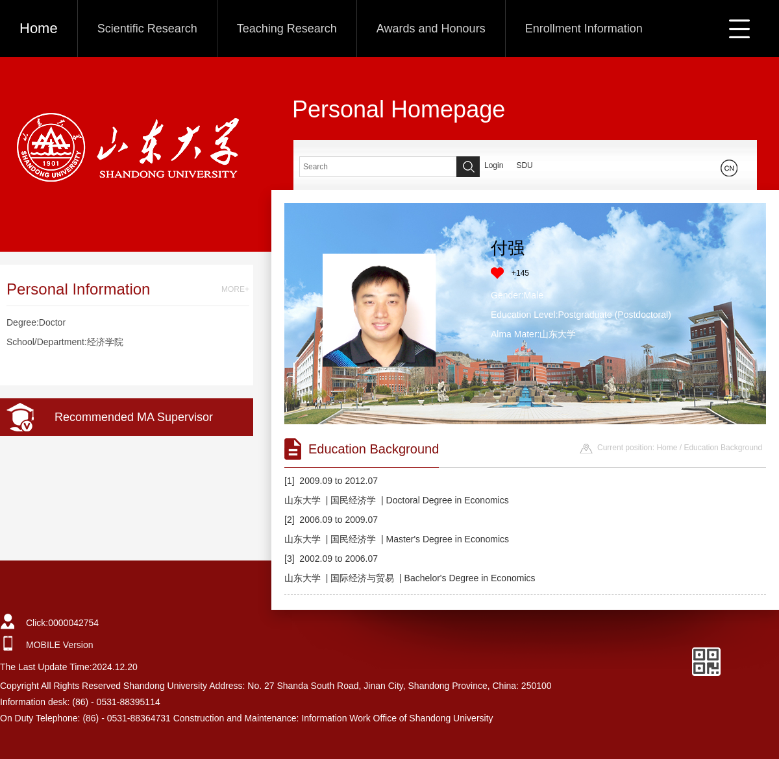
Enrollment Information (584, 28)
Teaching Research (287, 28)
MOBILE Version (59, 645)
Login (493, 165)
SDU (524, 165)
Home (38, 28)
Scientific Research (147, 28)
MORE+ (235, 289)
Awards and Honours (431, 28)
